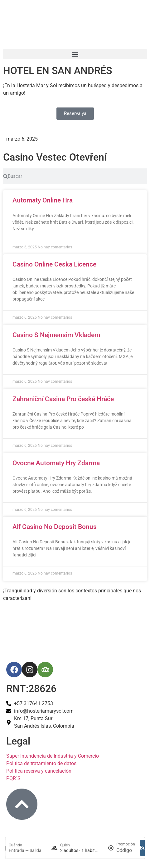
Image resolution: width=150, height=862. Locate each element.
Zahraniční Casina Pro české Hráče (63, 399)
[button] (75, 54)
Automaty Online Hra (42, 200)
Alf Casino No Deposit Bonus (54, 527)
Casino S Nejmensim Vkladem (56, 335)
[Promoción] (125, 850)
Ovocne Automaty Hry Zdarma (56, 463)
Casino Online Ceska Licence (54, 264)
